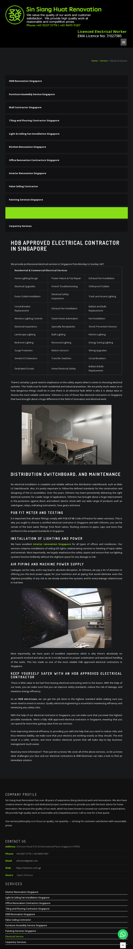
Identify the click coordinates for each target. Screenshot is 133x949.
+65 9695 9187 (40, 830)
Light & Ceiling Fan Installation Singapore (34, 110)
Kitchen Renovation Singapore (27, 123)
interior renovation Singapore (52, 520)
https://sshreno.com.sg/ (28, 844)
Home (95, 37)
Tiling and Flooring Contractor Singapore (34, 97)
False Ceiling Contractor (23, 162)
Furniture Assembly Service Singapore (32, 70)
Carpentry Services (20, 202)
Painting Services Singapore (26, 176)
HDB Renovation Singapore (25, 57)
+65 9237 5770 (23, 830)
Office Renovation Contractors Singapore (34, 136)
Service (104, 37)
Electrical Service (19, 189)
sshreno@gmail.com (27, 837)
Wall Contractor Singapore (25, 83)
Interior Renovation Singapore (27, 149)
